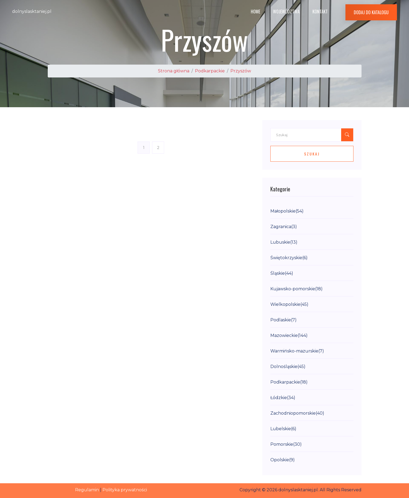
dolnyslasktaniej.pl (31, 11)
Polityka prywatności (124, 489)
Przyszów (240, 70)
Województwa (286, 11)
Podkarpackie (210, 70)
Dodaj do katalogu (371, 12)
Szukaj (312, 154)
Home (255, 11)
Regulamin (87, 489)
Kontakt (320, 11)
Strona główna (173, 70)
